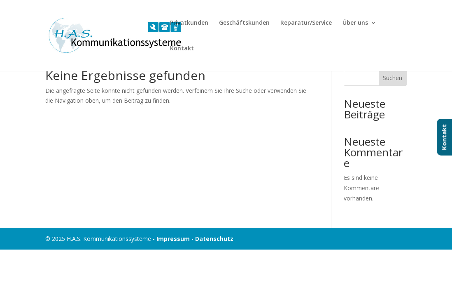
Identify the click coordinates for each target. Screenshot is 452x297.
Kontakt (182, 48)
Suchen (392, 78)
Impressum (173, 239)
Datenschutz (214, 239)
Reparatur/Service (306, 23)
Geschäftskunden (244, 23)
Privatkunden (189, 23)
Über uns (355, 23)
